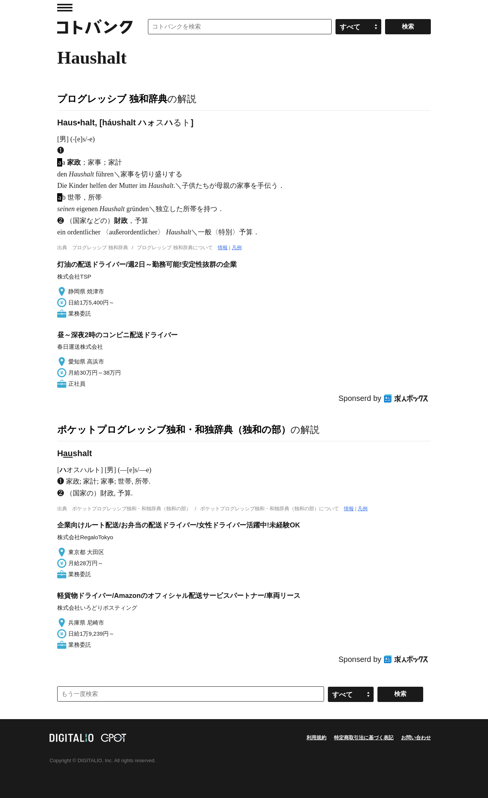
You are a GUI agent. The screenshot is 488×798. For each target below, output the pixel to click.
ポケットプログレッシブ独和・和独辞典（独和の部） (174, 429)
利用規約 (316, 737)
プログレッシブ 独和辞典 (112, 98)
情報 (223, 247)
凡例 (237, 247)
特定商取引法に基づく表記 (363, 737)
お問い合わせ (416, 737)
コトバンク (95, 26)
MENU (64, 7)
